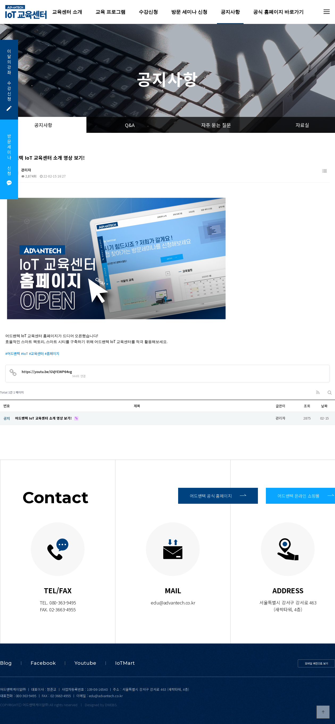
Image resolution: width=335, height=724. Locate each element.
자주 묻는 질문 (216, 124)
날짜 (324, 405)
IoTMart (125, 663)
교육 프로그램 (110, 12)
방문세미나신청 (9, 159)
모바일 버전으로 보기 (316, 663)
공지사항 (230, 12)
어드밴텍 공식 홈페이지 (218, 496)
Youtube (85, 663)
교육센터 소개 (67, 12)
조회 (307, 405)
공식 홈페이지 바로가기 (278, 12)
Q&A (130, 124)
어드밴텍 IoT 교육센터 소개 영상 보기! (44, 418)
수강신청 (148, 12)
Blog (6, 663)
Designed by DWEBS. (101, 704)
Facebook (43, 663)
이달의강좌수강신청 (9, 79)
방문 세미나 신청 (189, 12)
